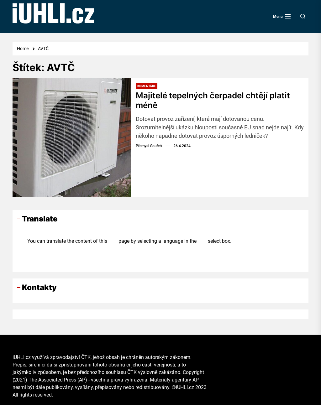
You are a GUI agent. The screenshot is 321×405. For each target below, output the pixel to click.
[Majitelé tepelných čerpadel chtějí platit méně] (72, 137)
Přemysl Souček (149, 146)
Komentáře (146, 86)
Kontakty (39, 287)
